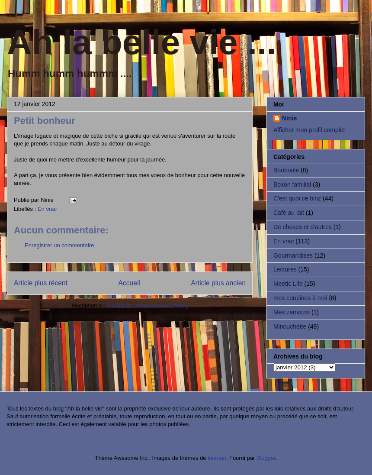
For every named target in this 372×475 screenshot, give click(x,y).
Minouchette (289, 326)
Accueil (129, 283)
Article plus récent (40, 283)
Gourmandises (293, 255)
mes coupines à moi (300, 297)
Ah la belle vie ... (141, 42)
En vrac (47, 209)
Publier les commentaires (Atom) (147, 305)
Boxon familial (292, 184)
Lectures (285, 269)
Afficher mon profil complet (309, 129)
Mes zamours (291, 312)
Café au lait (288, 212)
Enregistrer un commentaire (59, 245)
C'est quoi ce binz (297, 198)
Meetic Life (288, 283)
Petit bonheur (44, 120)
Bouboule (286, 170)
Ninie (289, 118)
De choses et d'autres (302, 226)
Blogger (266, 458)
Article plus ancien (218, 283)
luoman (217, 458)
